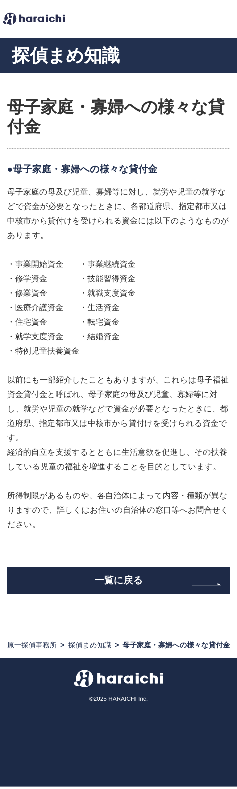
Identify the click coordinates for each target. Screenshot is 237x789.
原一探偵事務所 (32, 648)
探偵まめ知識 (89, 648)
